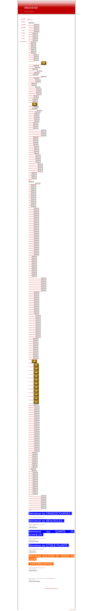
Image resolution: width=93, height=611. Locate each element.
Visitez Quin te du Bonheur (33, 541)
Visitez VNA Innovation (33, 570)
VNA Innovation (36, 567)
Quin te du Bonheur (36, 538)
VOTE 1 (23, 35)
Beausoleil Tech (36, 524)
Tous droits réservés (72, 609)
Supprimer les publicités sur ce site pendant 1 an (51, 588)
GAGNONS (23, 24)
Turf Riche (33, 179)
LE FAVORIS (23, 27)
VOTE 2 (23, 38)
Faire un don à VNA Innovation (50, 578)
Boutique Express (23, 41)
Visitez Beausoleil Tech (33, 527)
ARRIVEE (23, 21)
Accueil (23, 30)
